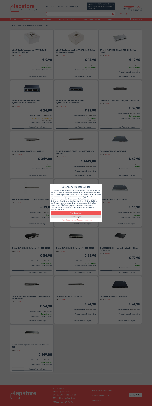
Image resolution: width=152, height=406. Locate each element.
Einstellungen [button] (76, 217)
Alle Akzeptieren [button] (76, 213)
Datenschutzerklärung (68, 220)
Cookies (80, 220)
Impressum (88, 220)
